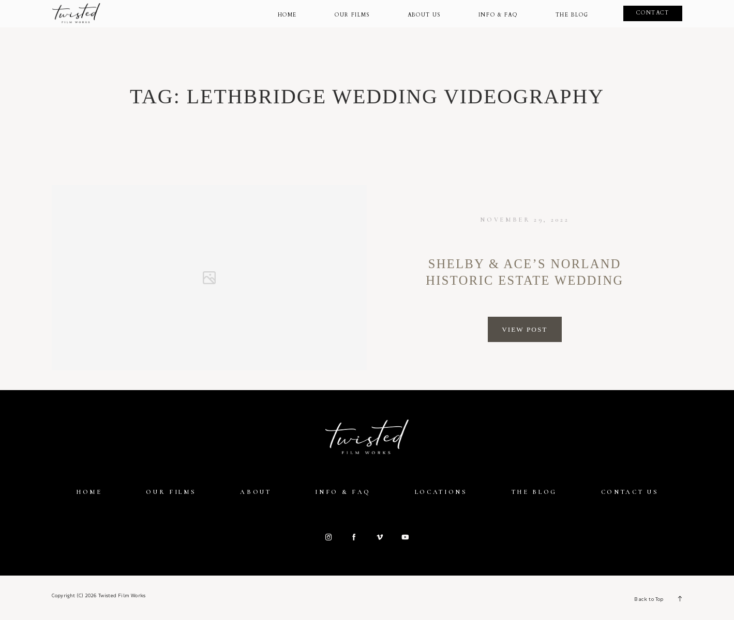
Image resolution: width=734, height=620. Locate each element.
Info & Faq (498, 15)
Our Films (352, 15)
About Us (424, 15)
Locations (441, 491)
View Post (524, 329)
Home (287, 15)
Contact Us (630, 491)
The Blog (572, 15)
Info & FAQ (343, 491)
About (255, 491)
